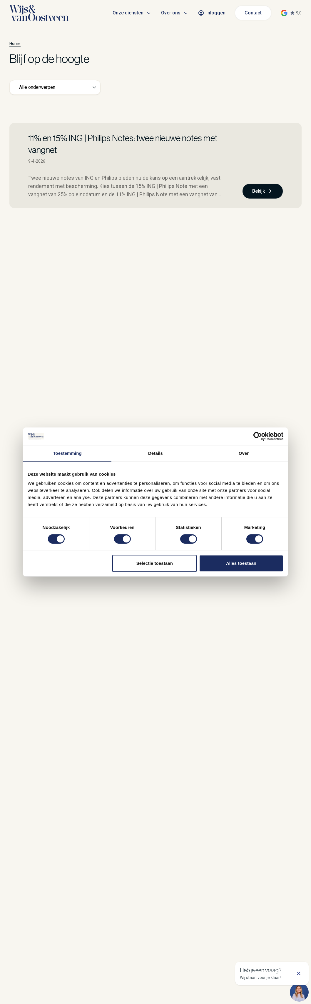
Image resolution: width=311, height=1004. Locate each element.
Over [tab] (244, 453)
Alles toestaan (241, 563)
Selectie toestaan (154, 563)
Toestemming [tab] (67, 453)
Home (15, 43)
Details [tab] (155, 453)
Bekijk (262, 191)
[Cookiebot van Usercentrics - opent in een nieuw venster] (257, 436)
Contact (253, 13)
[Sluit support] (298, 973)
